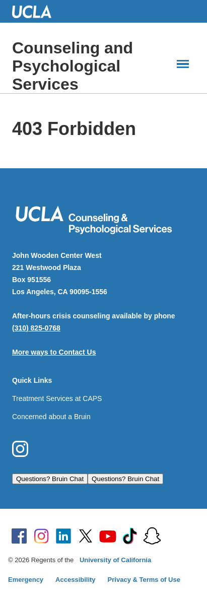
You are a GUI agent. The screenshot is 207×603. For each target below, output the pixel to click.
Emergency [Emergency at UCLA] (25, 579)
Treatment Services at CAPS (57, 398)
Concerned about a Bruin (51, 417)
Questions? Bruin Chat (50, 479)
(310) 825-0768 (36, 328)
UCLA (36, 11)
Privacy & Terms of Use (144, 579)
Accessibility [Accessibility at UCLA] (75, 579)
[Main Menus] (183, 64)
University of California (115, 560)
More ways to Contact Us (54, 352)
